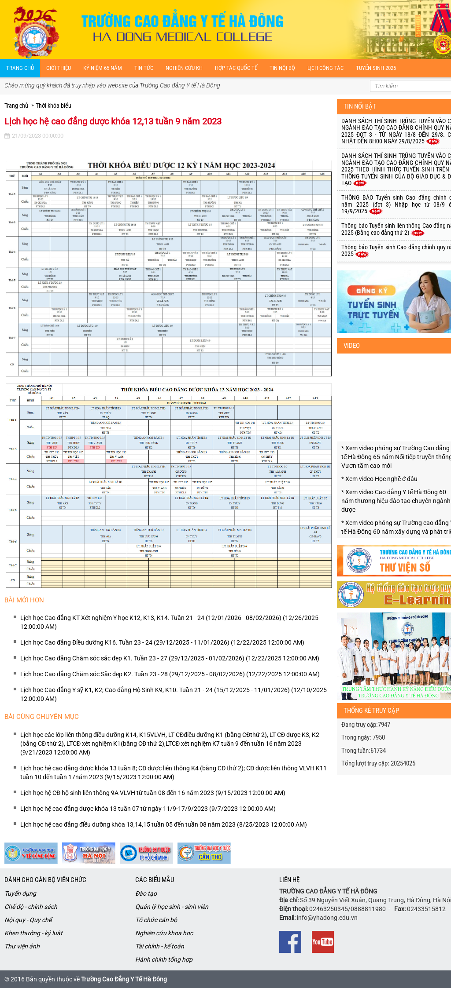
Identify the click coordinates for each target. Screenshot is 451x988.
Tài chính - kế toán (159, 946)
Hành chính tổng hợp (163, 959)
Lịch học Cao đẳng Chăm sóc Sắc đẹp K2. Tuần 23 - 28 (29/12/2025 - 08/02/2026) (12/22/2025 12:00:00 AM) (170, 674)
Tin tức (143, 68)
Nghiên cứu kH (184, 68)
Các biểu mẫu (154, 880)
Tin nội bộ (282, 68)
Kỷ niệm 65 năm (102, 68)
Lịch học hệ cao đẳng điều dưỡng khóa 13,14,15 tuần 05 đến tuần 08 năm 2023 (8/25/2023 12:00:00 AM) (163, 824)
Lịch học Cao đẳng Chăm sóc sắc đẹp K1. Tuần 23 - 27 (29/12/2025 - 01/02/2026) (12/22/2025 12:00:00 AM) (169, 658)
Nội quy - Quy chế (28, 919)
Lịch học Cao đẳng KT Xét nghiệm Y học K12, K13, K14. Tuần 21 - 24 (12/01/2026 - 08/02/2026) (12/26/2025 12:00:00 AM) (169, 622)
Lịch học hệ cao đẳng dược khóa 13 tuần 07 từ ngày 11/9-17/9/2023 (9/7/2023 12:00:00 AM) (148, 808)
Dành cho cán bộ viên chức (45, 880)
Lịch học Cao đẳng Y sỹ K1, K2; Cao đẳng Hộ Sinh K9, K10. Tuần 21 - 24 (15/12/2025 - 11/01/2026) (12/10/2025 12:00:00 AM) (173, 694)
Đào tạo (146, 893)
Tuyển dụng (20, 893)
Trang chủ (20, 68)
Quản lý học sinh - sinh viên (171, 906)
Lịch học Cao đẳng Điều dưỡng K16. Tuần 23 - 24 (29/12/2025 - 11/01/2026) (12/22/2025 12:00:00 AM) (162, 642)
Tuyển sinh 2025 (376, 68)
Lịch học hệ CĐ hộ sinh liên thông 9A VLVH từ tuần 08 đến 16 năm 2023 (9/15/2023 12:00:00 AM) (152, 792)
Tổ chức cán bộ (156, 919)
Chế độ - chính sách (30, 906)
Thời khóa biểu (53, 105)
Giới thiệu (58, 68)
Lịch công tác (325, 68)
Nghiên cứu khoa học (164, 933)
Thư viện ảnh (22, 946)
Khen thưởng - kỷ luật (33, 933)
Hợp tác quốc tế (236, 68)
